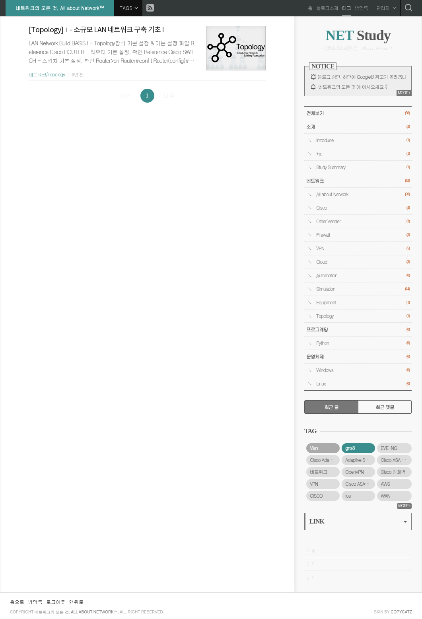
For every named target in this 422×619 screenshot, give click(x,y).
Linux (363, 383)
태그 (346, 7)
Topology (363, 316)
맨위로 (76, 601)
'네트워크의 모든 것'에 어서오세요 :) (352, 87)
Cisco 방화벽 (393, 472)
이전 (125, 95)
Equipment (363, 302)
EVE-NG (389, 448)
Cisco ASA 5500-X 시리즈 (396, 460)
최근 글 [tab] (331, 407)
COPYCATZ (401, 612)
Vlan (313, 448)
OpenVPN (354, 472)
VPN (363, 248)
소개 (358, 126)
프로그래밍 (358, 329)
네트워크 (358, 180)
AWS (385, 484)
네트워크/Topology (47, 74)
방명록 (361, 7)
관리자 (386, 7)
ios (347, 495)
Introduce (363, 140)
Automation (363, 275)
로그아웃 (55, 601)
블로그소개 (327, 7)
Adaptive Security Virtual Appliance (360, 460)
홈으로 (17, 601)
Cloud (363, 262)
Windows (363, 370)
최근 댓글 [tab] (384, 407)
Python (363, 343)
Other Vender (363, 221)
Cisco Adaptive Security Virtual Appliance (325, 460)
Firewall (363, 234)
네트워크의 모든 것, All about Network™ (60, 7)
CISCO (316, 495)
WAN (385, 495)
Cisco (363, 207)
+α (363, 153)
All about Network (363, 194)
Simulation (363, 289)
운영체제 (358, 356)
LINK (358, 521)
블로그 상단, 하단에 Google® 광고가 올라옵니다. (364, 77)
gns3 (349, 448)
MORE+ (404, 93)
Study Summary (363, 167)
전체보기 (358, 113)
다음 (169, 95)
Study (357, 35)
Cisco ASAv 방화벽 (360, 484)
